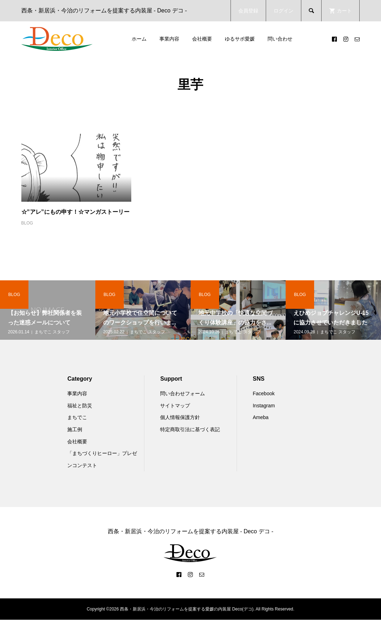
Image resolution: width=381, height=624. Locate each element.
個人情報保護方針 (180, 417)
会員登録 (248, 11)
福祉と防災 (79, 405)
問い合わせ (280, 39)
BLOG (27, 223)
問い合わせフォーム (182, 393)
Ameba (260, 417)
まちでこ (77, 417)
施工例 (74, 429)
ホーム (139, 39)
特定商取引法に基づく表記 (190, 429)
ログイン (283, 11)
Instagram (264, 405)
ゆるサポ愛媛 (240, 39)
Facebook (263, 393)
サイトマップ (175, 405)
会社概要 (202, 39)
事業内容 (169, 39)
